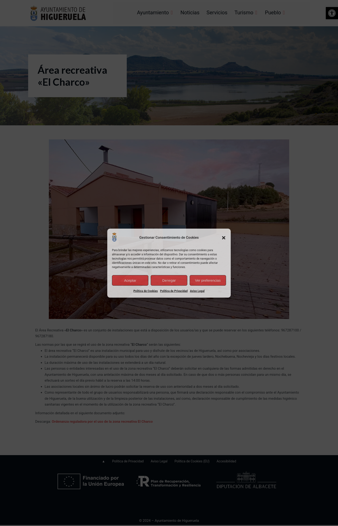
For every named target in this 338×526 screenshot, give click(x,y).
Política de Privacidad (174, 291)
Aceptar (130, 280)
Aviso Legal (197, 291)
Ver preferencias (208, 280)
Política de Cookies (145, 291)
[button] (223, 237)
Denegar (169, 280)
